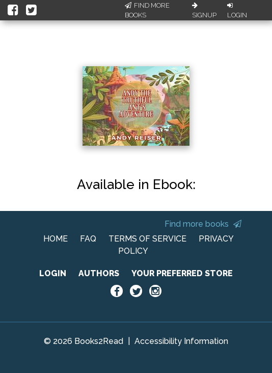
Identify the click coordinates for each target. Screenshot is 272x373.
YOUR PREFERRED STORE (182, 273)
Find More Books (147, 10)
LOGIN (52, 273)
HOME (55, 239)
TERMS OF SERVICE (147, 239)
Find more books (203, 224)
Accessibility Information (181, 341)
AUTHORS (98, 273)
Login (237, 10)
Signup (204, 10)
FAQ (88, 239)
